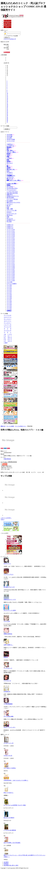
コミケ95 (9, 286)
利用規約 (6, 863)
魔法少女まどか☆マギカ (13, 202)
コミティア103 (11, 275)
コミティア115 (11, 256)
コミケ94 (9, 288)
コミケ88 (9, 298)
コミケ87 (9, 299)
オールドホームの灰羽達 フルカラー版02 (15, 805)
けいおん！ (10, 204)
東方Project (10, 215)
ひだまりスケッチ (11, 213)
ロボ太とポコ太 (8, 755)
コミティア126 (11, 239)
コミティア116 (11, 255)
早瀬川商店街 (7, 459)
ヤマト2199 (7, 621)
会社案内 (6, 862)
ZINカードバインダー (9, 727)
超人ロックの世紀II (9, 817)
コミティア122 (11, 245)
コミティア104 (11, 274)
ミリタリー (10, 174)
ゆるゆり (9, 212)
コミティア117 (11, 253)
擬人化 (8, 205)
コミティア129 (11, 234)
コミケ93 (9, 290)
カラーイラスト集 (11, 210)
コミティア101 (11, 279)
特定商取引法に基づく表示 (11, 865)
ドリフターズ (7, 680)
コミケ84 (9, 304)
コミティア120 (11, 248)
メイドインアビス (8, 574)
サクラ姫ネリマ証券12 (10, 768)
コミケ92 (9, 291)
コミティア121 (11, 247)
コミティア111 (11, 263)
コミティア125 (11, 240)
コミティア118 (11, 251)
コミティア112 (11, 261)
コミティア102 (11, 277)
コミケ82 (9, 307)
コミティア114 (11, 258)
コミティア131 (11, 231)
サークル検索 (10, 426)
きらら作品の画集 (8, 716)
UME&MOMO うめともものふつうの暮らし (16, 780)
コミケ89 (9, 296)
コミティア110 (11, 264)
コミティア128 (11, 236)
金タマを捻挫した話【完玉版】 (12, 842)
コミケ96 (9, 285)
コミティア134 (11, 229)
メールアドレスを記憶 (11, 35)
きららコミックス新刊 (10, 610)
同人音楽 (9, 221)
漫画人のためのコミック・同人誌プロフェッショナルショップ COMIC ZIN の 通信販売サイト (23, 6)
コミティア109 (11, 266)
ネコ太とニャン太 (8, 743)
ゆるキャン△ (7, 563)
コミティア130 (11, 232)
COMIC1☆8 (10, 224)
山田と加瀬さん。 (8, 644)
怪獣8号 (6, 657)
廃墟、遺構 (10, 208)
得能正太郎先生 (8, 633)
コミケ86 (9, 301)
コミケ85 (9, 302)
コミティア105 (11, 272)
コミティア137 (11, 141)
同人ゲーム (10, 218)
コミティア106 (11, 271)
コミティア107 (11, 269)
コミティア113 (11, 259)
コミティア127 (11, 237)
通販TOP (3, 426)
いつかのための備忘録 (10, 830)
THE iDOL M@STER (12, 193)
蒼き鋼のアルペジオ (9, 587)
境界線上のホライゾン (13, 196)
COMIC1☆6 (10, 228)
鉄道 (8, 207)
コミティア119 (11, 250)
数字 (6, 342)
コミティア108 (11, 267)
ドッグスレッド (8, 668)
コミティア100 (11, 280)
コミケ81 (9, 309)
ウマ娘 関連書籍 (8, 704)
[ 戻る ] (2, 519)
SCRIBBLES (7, 691)
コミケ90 (9, 294)
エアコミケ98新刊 (11, 283)
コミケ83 (9, 306)
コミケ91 (9, 293)
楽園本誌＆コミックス (10, 599)
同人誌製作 (10, 200)
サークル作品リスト (20, 426)
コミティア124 (11, 242)
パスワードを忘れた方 (10, 39)
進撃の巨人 (10, 194)
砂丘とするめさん (8, 792)
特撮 (8, 216)
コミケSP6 (9, 282)
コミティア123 (11, 243)
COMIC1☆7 (10, 226)
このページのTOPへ (6, 518)
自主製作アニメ (11, 220)
